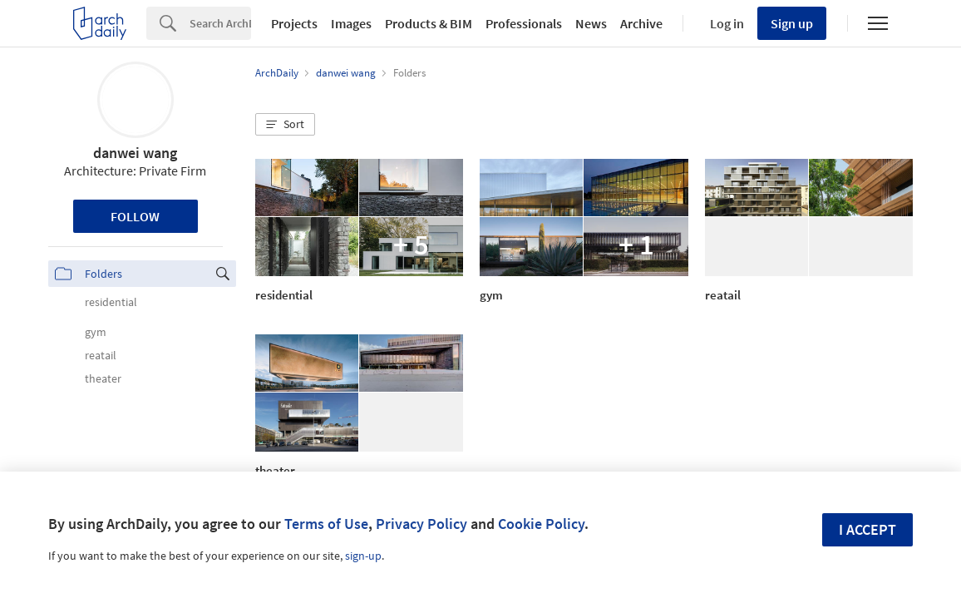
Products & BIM (428, 23)
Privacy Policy (421, 523)
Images (351, 23)
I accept (867, 529)
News (591, 23)
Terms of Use (326, 523)
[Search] (220, 23)
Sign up (792, 23)
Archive (641, 23)
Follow (135, 216)
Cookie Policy (541, 523)
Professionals (523, 23)
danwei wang (135, 152)
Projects (294, 23)
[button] (285, 124)
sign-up (363, 555)
